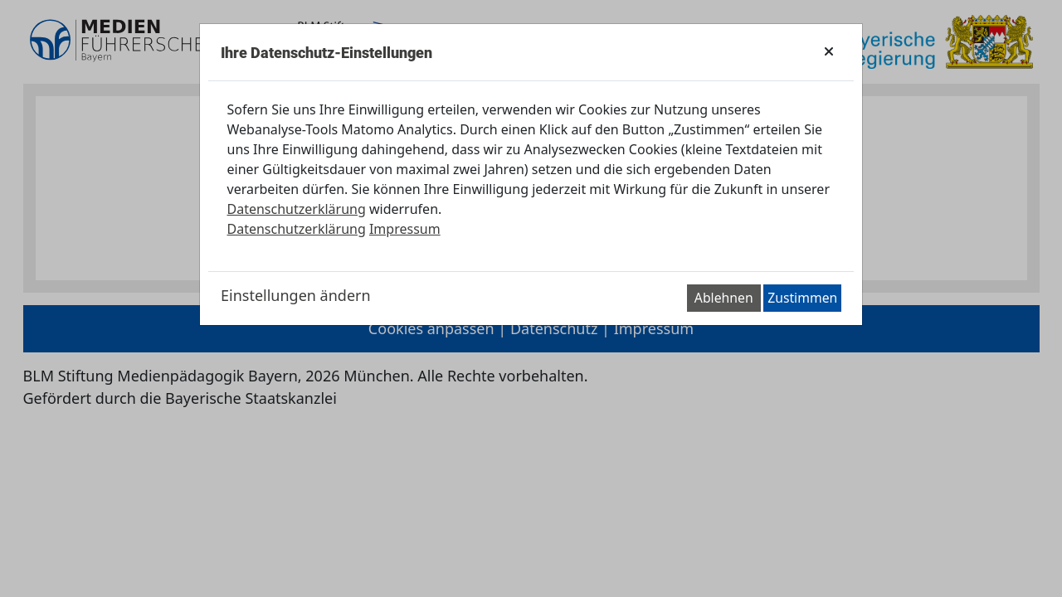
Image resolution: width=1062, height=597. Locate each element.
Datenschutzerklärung (296, 209)
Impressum (405, 229)
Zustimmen (802, 298)
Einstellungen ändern (296, 295)
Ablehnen (723, 298)
